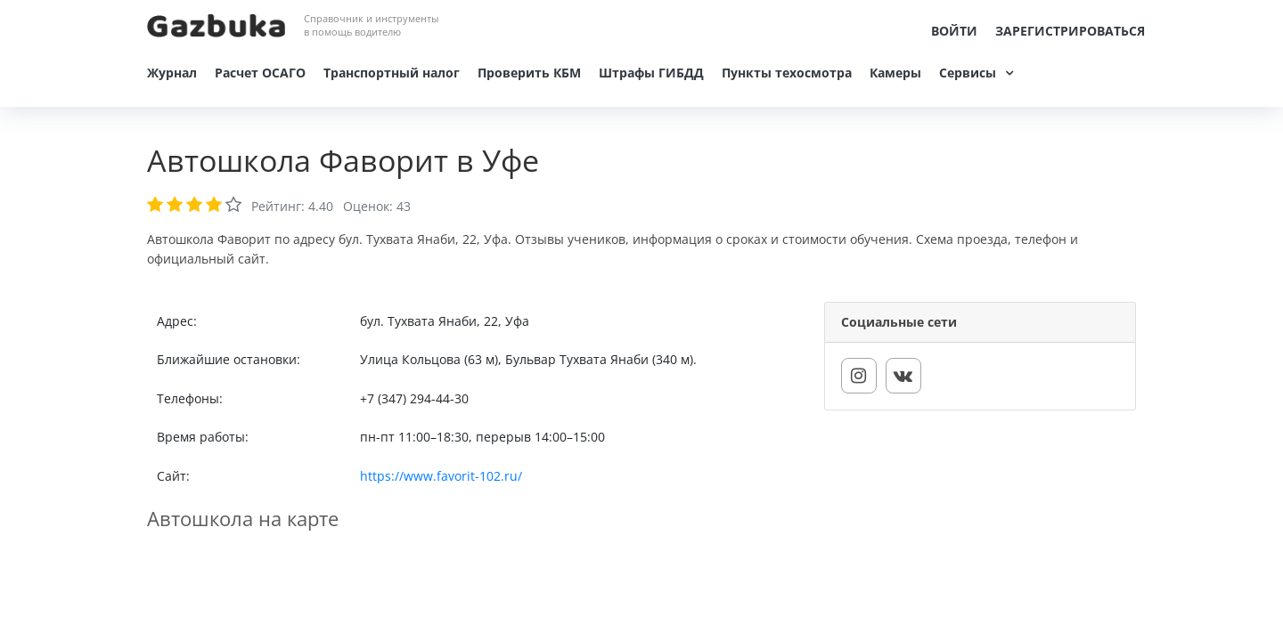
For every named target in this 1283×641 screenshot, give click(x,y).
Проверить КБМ (529, 72)
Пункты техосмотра (787, 72)
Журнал (172, 72)
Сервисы (967, 72)
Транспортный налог (391, 72)
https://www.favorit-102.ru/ (441, 475)
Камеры (895, 72)
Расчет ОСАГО (260, 72)
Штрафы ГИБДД (651, 72)
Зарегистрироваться (1070, 30)
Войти (954, 30)
